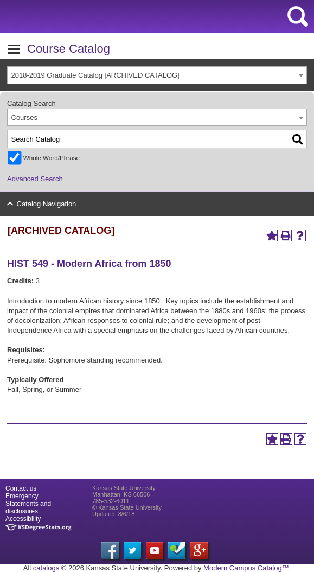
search (298, 16)
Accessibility (23, 519)
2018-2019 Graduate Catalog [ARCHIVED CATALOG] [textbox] (95, 75)
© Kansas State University (127, 507)
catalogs (46, 568)
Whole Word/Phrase (51, 157)
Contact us (20, 488)
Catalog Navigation (46, 204)
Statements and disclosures (28, 507)
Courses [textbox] (24, 117)
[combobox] (157, 75)
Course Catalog (68, 48)
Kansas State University (99, 16)
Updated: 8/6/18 (113, 514)
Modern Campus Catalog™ (246, 568)
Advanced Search (35, 179)
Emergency (22, 496)
